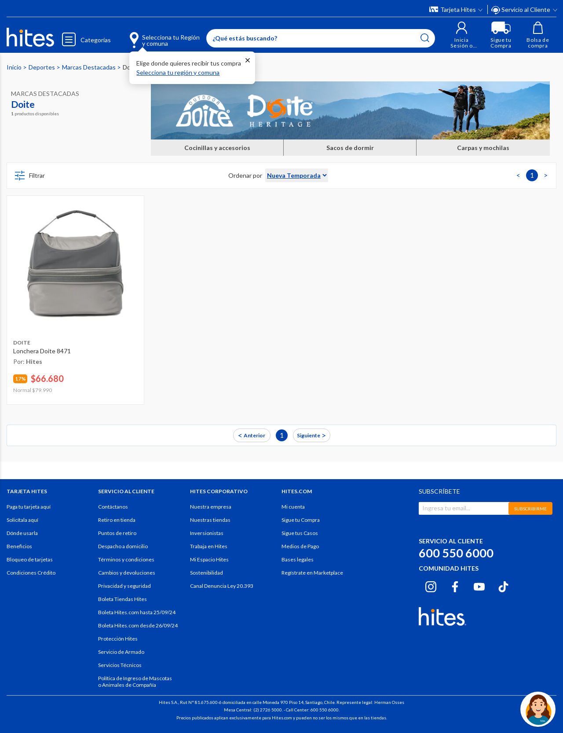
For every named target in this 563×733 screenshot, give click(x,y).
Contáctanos (113, 506)
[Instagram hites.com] (430, 585)
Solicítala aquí (22, 520)
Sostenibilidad (206, 572)
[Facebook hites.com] (455, 585)
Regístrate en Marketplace (312, 572)
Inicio (15, 67)
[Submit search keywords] (424, 37)
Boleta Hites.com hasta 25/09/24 (136, 612)
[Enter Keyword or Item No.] (320, 38)
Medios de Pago (300, 546)
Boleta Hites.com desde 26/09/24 (138, 625)
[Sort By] (296, 175)
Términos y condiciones (126, 559)
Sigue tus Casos (300, 533)
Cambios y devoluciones (126, 572)
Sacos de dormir (350, 147)
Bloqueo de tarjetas (30, 559)
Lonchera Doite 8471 (42, 351)
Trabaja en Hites (208, 546)
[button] (461, 35)
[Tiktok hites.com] (503, 585)
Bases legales (298, 559)
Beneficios (19, 546)
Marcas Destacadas (89, 67)
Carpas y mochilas (483, 147)
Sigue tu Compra (301, 520)
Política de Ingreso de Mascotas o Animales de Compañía (135, 681)
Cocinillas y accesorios (217, 147)
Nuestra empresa (210, 506)
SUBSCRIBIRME (530, 508)
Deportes (42, 67)
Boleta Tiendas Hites (122, 599)
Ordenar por (245, 175)
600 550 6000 (456, 553)
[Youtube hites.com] (479, 585)
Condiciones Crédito (31, 572)
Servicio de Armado (121, 652)
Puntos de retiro (117, 533)
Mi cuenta (293, 506)
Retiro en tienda (116, 520)
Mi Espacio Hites (209, 559)
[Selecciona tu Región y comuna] (152, 35)
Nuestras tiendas (210, 520)
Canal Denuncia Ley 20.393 (221, 586)
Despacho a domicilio (123, 546)
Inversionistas (206, 533)
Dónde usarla (22, 533)
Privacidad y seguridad (124, 586)
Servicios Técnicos (120, 665)
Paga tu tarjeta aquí (29, 506)
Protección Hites (118, 638)
